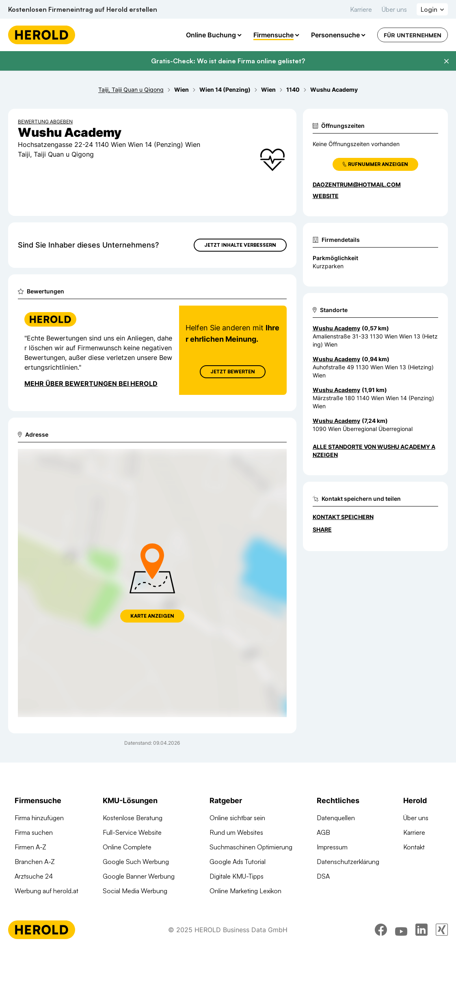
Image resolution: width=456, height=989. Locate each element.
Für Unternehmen (412, 35)
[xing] (442, 966)
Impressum (332, 847)
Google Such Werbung (136, 862)
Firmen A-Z (30, 847)
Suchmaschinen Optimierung (144, 905)
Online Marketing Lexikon (245, 891)
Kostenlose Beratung (132, 818)
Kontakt (414, 847)
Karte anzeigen (152, 616)
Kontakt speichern (343, 516)
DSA (323, 876)
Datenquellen (336, 818)
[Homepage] (41, 35)
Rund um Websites (236, 832)
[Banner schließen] (446, 61)
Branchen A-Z (35, 862)
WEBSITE (326, 195)
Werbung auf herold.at (46, 891)
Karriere (361, 9)
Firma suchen (34, 832)
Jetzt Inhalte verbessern (240, 245)
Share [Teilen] (322, 529)
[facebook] (381, 966)
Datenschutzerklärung (348, 862)
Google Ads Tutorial (238, 862)
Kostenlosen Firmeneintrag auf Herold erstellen (82, 9)
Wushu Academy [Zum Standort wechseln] (336, 328)
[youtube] (401, 966)
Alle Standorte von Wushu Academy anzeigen (374, 450)
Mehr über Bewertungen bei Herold (91, 383)
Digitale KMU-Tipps (237, 876)
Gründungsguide (233, 905)
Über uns (394, 9)
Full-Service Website (132, 832)
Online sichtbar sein (237, 818)
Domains (115, 920)
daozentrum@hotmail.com (357, 184)
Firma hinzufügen (39, 818)
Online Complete (127, 847)
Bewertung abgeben (45, 122)
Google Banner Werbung (139, 876)
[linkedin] (421, 966)
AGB (323, 832)
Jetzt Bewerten (232, 371)
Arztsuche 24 (34, 876)
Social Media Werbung (135, 891)
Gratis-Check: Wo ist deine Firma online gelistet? (228, 61)
